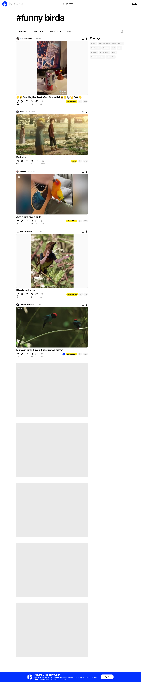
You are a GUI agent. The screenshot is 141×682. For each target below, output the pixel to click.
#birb (113, 48)
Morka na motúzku (26, 231)
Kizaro (22, 112)
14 (85, 161)
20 (85, 101)
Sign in (107, 677)
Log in (134, 4)
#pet (119, 48)
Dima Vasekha (25, 304)
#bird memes (95, 48)
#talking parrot (117, 43)
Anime (74, 161)
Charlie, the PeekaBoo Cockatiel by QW (49, 97)
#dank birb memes (97, 57)
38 (85, 221)
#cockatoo (111, 57)
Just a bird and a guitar (29, 217)
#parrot (93, 43)
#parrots (106, 48)
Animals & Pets (71, 101)
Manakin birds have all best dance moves (39, 350)
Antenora (23, 171)
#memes (94, 52)
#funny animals (104, 43)
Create (68, 4)
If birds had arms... (26, 290)
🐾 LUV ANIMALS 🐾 (27, 38)
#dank (114, 52)
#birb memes (104, 52)
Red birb (21, 157)
